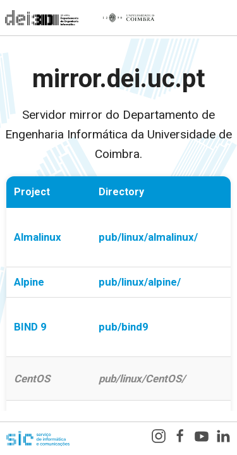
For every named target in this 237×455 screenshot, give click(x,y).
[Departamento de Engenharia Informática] (39, 17)
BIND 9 (30, 326)
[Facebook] (180, 438)
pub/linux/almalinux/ (148, 237)
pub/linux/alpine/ (140, 282)
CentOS (32, 378)
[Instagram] (158, 438)
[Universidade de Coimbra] (129, 17)
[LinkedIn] (223, 438)
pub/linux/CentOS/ (142, 378)
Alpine (29, 282)
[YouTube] (201, 438)
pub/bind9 (124, 326)
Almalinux (37, 237)
